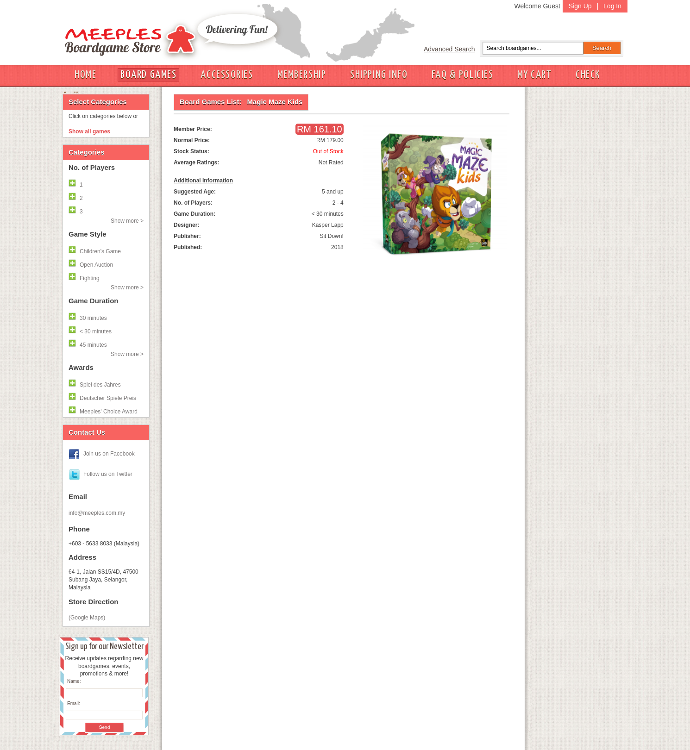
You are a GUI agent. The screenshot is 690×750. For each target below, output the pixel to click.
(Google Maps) (87, 617)
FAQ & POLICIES (462, 74)
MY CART (534, 74)
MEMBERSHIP (301, 74)
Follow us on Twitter (107, 474)
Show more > (127, 221)
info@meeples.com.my (97, 513)
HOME (85, 74)
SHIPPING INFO (379, 74)
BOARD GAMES (148, 74)
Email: (73, 703)
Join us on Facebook (109, 453)
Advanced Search (449, 49)
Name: (74, 681)
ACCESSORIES (227, 74)
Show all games (89, 131)
